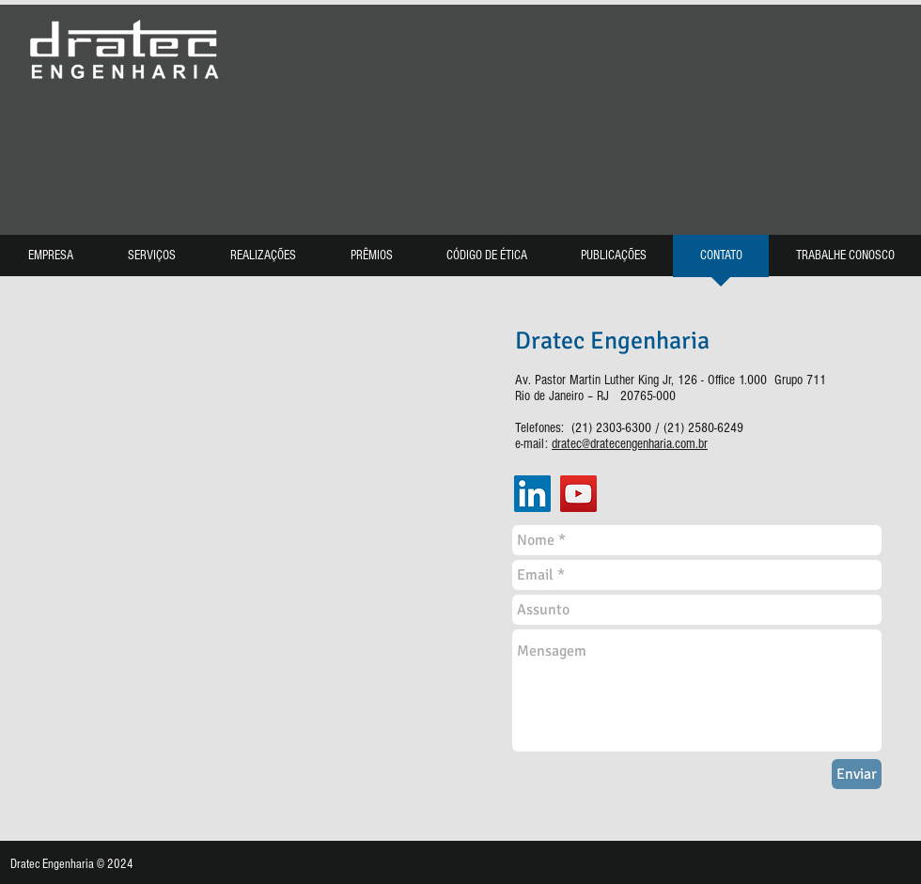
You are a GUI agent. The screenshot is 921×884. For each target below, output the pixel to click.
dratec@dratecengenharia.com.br (630, 444)
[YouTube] (578, 493)
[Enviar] (857, 774)
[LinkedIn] (532, 493)
